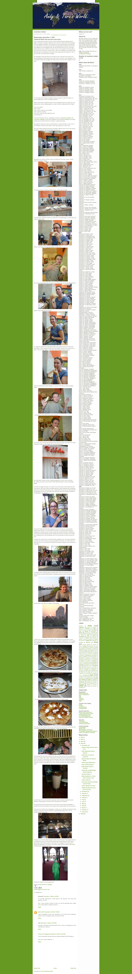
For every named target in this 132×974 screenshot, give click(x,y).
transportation (88, 678)
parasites (87, 664)
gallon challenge (67, 118)
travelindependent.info (85, 714)
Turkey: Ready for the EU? (88, 785)
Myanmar (83, 660)
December (85, 745)
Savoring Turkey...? (87, 774)
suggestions (81, 673)
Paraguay (81, 664)
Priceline (81, 706)
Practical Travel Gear (84, 723)
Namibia (94, 660)
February (84, 809)
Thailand (81, 676)
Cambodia (82, 633)
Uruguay (94, 680)
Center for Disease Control (86, 717)
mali (90, 656)
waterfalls (81, 684)
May (83, 803)
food (43, 889)
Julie (96, 651)
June (83, 801)
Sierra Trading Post (84, 694)
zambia (88, 686)
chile (88, 635)
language (96, 652)
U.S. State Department (84, 716)
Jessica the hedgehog (44, 934)
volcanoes (85, 683)
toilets (82, 678)
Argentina (81, 627)
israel (81, 651)
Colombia (81, 636)
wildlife (81, 686)
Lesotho (94, 653)
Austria (94, 627)
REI (80, 695)
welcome (94, 684)
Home (55, 968)
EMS (80, 697)
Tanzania (85, 675)
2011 (82, 741)
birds (94, 630)
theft (93, 676)
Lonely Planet (82, 713)
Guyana (91, 647)
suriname (88, 673)
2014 (82, 737)
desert (80, 639)
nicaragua (94, 661)
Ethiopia (81, 642)
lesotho (89, 653)
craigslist (81, 637)
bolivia (86, 631)
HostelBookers (83, 708)
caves (82, 635)
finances (88, 642)
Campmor (81, 699)
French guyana (86, 644)
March (84, 807)
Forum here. (90, 713)
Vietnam (94, 682)
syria (80, 675)
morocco (87, 659)
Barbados (81, 628)
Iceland (94, 648)
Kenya (85, 652)
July (83, 799)
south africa (87, 670)
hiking (96, 647)
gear (80, 646)
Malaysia (86, 656)
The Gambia (87, 676)
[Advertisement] (85, 841)
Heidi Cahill (41, 912)
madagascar (81, 655)
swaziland (94, 673)
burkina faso (95, 632)
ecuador (96, 639)
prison (89, 665)
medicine (88, 657)
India (80, 650)
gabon (94, 644)
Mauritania (81, 657)
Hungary (89, 648)
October (84, 793)
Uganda (94, 679)
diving (85, 639)
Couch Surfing (83, 707)
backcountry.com (83, 693)
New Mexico (81, 661)
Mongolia (81, 659)
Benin (89, 630)
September (85, 795)
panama (94, 663)
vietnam (89, 682)
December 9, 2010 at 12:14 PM (57, 934)
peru (80, 665)
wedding (88, 684)
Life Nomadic (82, 727)
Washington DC (93, 683)
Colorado (88, 636)
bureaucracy (87, 632)
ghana (85, 646)
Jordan (91, 651)
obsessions (87, 663)
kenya (80, 652)
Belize (80, 630)
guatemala (85, 647)
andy (90, 626)
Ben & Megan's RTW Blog (85, 730)
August (84, 797)
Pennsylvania (94, 664)
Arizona (88, 627)
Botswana (93, 631)
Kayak (80, 704)
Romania (81, 668)
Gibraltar (91, 646)
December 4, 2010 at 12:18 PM (48, 923)
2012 (82, 739)
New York (88, 661)
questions (95, 665)
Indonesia (91, 649)
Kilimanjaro (90, 652)
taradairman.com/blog (84, 53)
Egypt (39, 889)
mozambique (95, 659)
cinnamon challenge (39, 119)
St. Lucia (94, 672)
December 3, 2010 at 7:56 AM (52, 912)
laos (81, 653)
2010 (82, 743)
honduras (83, 648)
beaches (87, 628)
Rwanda (87, 668)
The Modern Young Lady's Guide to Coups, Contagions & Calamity (88, 732)
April (83, 805)
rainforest (83, 666)
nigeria (80, 663)
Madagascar (88, 655)
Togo (97, 676)
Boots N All (82, 712)
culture (87, 637)
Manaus (95, 656)
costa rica (94, 636)
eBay (80, 701)
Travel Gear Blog (83, 722)
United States (87, 680)
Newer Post (37, 968)
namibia (88, 660)
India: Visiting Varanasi (88, 764)
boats (80, 631)
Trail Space (82, 721)
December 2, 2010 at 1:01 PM (51, 896)
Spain (82, 672)
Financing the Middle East (88, 762)
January (84, 811)
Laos (85, 653)
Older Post (73, 968)
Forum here (89, 712)
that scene (72, 844)
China (94, 635)
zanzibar (94, 686)
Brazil (80, 632)
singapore (93, 669)
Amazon (81, 625)
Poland (85, 665)
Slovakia (81, 670)
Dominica (90, 639)
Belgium (94, 628)
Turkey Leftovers (86, 780)
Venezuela (81, 682)
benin (85, 630)
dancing (94, 637)
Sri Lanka (88, 672)
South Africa (95, 670)
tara (48, 889)
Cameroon (89, 633)
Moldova (94, 657)
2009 (82, 813)
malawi (94, 655)
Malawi (80, 656)
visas (80, 683)
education (82, 640)
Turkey (89, 679)
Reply (39, 907)
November (85, 791)
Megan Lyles (82, 728)
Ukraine (81, 680)
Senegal (86, 669)
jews (45, 889)
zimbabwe (81, 687)
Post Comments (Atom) (47, 971)
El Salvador (94, 640)
